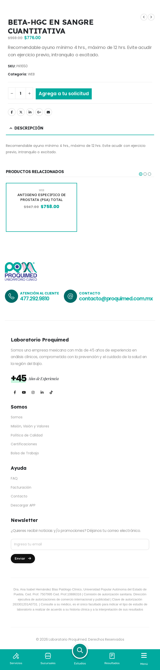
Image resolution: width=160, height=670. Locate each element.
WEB (31, 74)
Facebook (12, 112)
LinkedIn (30, 112)
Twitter (21, 112)
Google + (39, 112)
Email (48, 112)
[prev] (143, 17)
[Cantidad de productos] (20, 93)
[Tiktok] (51, 392)
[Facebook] (15, 392)
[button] (140, 174)
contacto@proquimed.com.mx (116, 298)
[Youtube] (24, 392)
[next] (151, 17)
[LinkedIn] (42, 392)
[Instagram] (33, 392)
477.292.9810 (34, 298)
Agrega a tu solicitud (64, 93)
